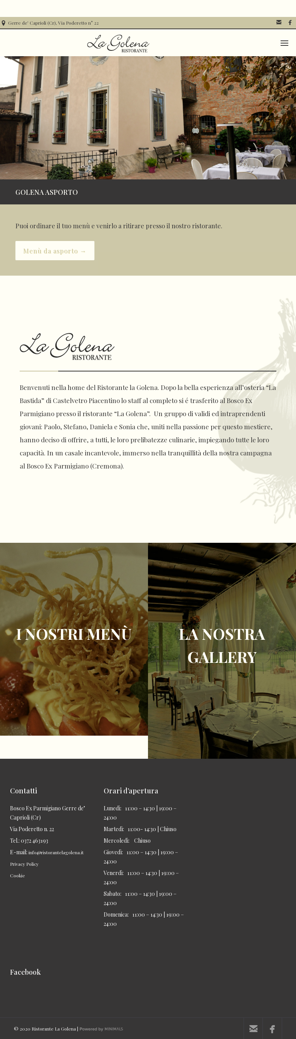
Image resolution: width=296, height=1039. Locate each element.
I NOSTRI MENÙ (74, 633)
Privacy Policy (24, 864)
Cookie (17, 875)
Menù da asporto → (55, 250)
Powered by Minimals (105, 1031)
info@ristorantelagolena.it (56, 852)
